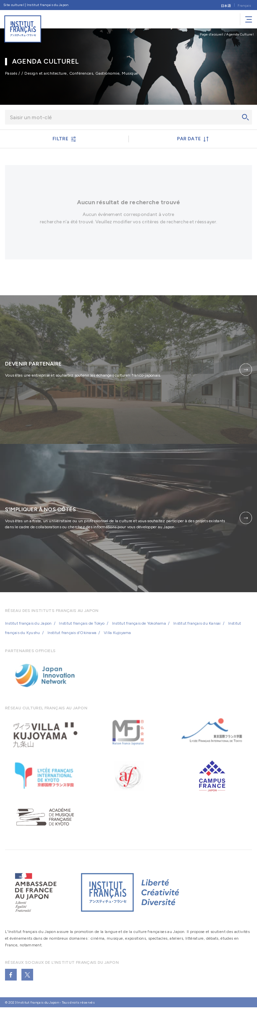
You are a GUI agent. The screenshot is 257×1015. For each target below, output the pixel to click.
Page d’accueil (211, 34)
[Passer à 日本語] (226, 5)
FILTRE (64, 139)
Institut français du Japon (28, 627)
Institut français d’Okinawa (72, 636)
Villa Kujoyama (117, 636)
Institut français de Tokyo (81, 627)
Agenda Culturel (240, 34)
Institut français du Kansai (197, 627)
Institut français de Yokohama (139, 627)
